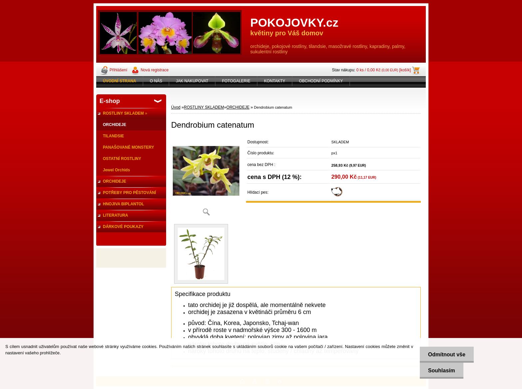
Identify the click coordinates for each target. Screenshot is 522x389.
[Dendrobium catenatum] (206, 178)
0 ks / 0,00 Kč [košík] (383, 70)
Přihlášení (118, 70)
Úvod (175, 107)
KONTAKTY (274, 81)
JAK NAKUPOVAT (192, 81)
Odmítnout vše (446, 354)
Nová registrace (154, 70)
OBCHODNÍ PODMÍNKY (321, 81)
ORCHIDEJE (237, 107)
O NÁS (156, 81)
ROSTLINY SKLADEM (204, 107)
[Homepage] (119, 81)
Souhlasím (441, 370)
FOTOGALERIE (236, 81)
